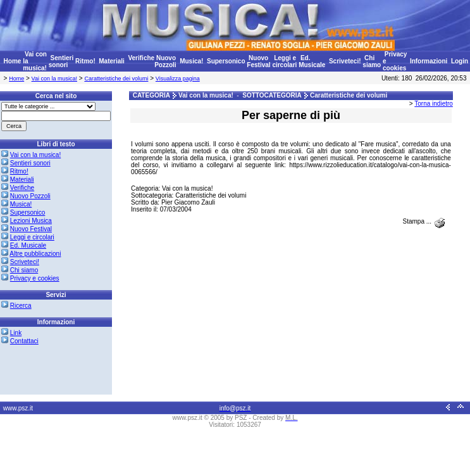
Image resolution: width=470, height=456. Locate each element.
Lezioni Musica (31, 220)
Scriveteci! (345, 61)
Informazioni (428, 61)
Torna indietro (433, 103)
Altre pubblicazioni (35, 253)
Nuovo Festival (258, 61)
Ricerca (21, 305)
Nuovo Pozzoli (165, 61)
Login (459, 61)
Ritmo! (85, 61)
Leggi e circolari (284, 61)
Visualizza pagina (178, 78)
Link (16, 332)
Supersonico (226, 61)
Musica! (191, 61)
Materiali (112, 61)
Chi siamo (371, 61)
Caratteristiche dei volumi (116, 78)
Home (13, 61)
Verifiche (141, 57)
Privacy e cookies (34, 278)
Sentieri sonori (61, 61)
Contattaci (24, 341)
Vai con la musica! (54, 78)
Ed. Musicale (312, 61)
